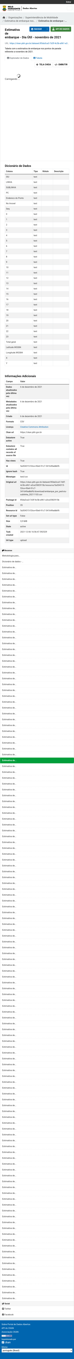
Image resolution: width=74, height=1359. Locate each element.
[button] (46, 29)
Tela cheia (43, 64)
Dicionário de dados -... (12, 561)
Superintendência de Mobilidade (41, 17)
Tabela (37, 58)
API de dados (60, 29)
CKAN (6, 1342)
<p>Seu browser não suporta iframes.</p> (37, 114)
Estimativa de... (9, 567)
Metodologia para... (11, 555)
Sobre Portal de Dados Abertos (16, 1324)
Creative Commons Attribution (34, 427)
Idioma (4, 1347)
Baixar (36, 29)
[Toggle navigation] (69, 8)
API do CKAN (8, 1328)
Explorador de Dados (18, 58)
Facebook (7, 1314)
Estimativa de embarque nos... (20, 21)
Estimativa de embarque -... (52, 21)
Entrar (68, 2)
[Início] (4, 17)
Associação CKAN (10, 1332)
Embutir (61, 64)
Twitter (6, 1309)
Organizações (15, 17)
